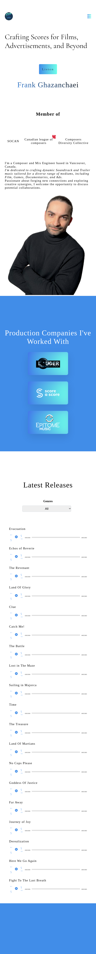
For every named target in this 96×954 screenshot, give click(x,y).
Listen (48, 69)
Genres (48, 501)
